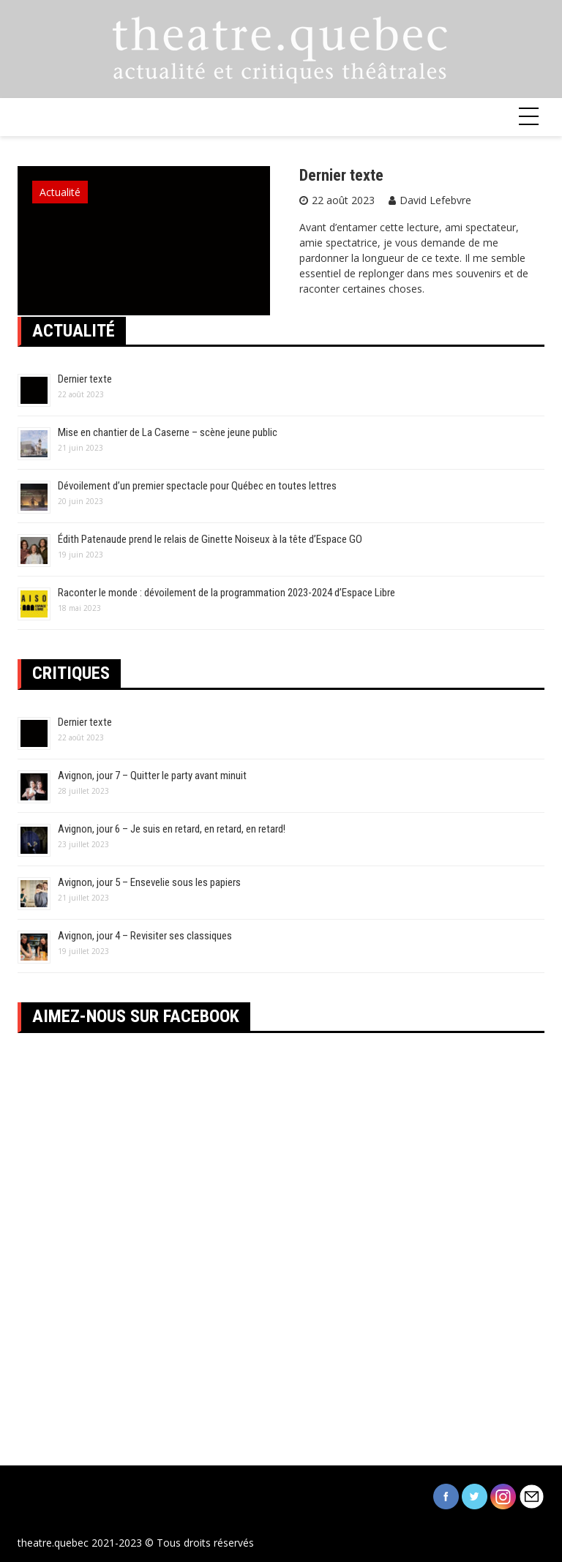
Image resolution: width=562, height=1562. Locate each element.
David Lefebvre (435, 200)
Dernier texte (341, 175)
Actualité (60, 192)
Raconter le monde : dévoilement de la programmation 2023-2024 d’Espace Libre (226, 592)
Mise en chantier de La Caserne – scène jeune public (167, 432)
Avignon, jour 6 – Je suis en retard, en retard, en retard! (171, 829)
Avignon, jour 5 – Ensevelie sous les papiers (149, 882)
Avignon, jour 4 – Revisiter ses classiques (145, 935)
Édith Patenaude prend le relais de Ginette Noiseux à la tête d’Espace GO (210, 539)
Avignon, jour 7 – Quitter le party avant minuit (152, 775)
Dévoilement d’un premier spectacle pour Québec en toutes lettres (197, 485)
